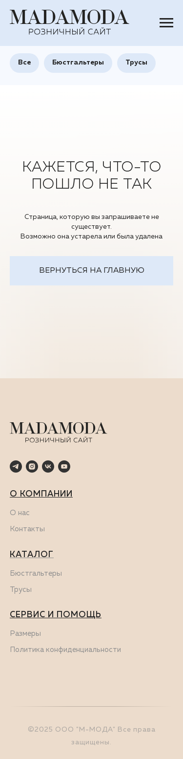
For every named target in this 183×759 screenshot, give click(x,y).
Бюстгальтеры (78, 62)
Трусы (136, 62)
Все (24, 62)
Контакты (27, 529)
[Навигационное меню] (166, 23)
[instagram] (32, 466)
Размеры (25, 633)
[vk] (48, 466)
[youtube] (64, 466)
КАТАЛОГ (32, 555)
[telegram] (16, 466)
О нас (20, 513)
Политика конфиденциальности (65, 649)
